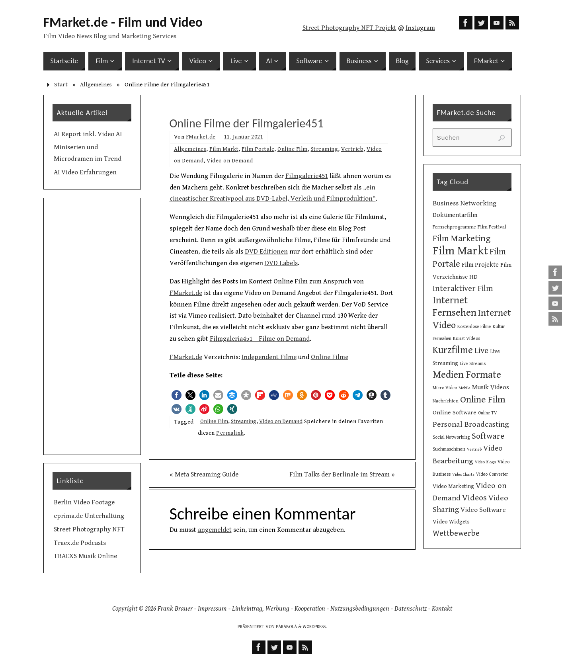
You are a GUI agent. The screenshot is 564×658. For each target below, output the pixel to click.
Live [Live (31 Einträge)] (481, 350)
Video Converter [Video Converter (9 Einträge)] (492, 474)
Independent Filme (269, 357)
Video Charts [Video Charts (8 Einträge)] (463, 474)
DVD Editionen (266, 252)
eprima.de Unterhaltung (89, 516)
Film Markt (223, 149)
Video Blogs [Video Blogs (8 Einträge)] (485, 462)
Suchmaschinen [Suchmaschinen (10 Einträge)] (449, 449)
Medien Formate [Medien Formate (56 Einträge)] (467, 375)
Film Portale (258, 149)
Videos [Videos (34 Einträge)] (474, 498)
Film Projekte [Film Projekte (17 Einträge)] (480, 265)
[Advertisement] (92, 326)
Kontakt (442, 609)
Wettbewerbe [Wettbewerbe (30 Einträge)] (456, 533)
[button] (176, 395)
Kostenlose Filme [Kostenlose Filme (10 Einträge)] (474, 326)
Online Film (292, 149)
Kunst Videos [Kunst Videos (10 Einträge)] (466, 338)
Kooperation (310, 609)
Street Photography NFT (89, 529)
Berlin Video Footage (84, 502)
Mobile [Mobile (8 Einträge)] (464, 388)
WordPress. (314, 626)
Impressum (212, 609)
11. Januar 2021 (243, 136)
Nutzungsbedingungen (359, 609)
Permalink (230, 433)
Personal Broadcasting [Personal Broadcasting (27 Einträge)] (471, 424)
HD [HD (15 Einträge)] (473, 276)
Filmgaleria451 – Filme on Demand (260, 339)
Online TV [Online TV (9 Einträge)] (487, 413)
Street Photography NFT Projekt (349, 28)
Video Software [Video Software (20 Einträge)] (483, 510)
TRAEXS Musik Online (85, 556)
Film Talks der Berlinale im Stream (342, 474)
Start (61, 84)
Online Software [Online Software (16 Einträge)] (454, 412)
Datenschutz (410, 609)
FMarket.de (201, 136)
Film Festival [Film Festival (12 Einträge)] (492, 227)
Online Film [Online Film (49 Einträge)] (482, 399)
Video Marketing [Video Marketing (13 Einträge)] (453, 486)
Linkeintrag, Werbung (260, 609)
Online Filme (329, 357)
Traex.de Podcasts (80, 543)
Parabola (286, 626)
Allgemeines (96, 84)
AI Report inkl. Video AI (88, 134)
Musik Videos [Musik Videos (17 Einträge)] (490, 387)
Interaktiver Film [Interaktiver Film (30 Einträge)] (463, 288)
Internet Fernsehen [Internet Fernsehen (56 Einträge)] (454, 306)
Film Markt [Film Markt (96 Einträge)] (460, 251)
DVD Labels (281, 263)
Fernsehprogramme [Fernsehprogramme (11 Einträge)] (454, 227)
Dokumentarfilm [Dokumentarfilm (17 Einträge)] (455, 215)
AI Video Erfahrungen (85, 172)
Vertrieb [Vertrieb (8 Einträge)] (474, 449)
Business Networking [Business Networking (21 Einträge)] (464, 203)
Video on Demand (230, 160)
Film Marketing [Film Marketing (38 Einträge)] (462, 239)
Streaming (324, 149)
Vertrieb (352, 149)
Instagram (420, 28)
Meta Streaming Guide (204, 474)
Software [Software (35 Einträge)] (488, 436)
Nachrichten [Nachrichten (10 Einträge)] (446, 401)
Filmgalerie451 (306, 176)
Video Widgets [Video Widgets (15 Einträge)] (451, 521)
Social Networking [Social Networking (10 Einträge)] (451, 437)
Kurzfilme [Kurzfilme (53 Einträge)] (453, 350)
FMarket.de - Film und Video (123, 22)
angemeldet (215, 530)
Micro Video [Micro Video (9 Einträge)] (445, 388)
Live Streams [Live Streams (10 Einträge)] (473, 363)
